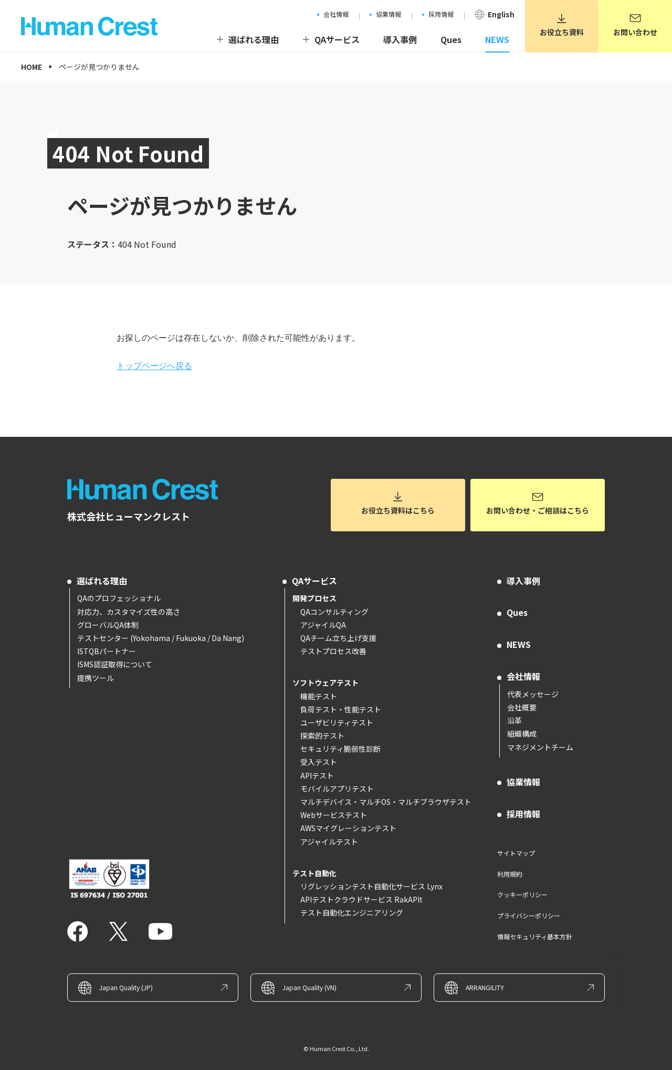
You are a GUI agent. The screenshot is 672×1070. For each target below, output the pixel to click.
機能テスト (318, 696)
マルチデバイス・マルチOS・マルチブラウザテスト (385, 801)
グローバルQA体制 (108, 625)
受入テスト (318, 762)
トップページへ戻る (154, 365)
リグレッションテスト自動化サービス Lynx (371, 886)
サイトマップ (516, 852)
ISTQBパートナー (106, 651)
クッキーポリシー (522, 894)
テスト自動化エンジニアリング (351, 912)
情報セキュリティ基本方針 (534, 936)
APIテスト (317, 775)
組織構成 (522, 733)
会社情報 (523, 676)
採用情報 (523, 813)
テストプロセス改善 (333, 651)
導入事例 (523, 580)
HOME (31, 66)
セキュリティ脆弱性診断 (340, 748)
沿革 (514, 720)
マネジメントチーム (540, 747)
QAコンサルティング (334, 611)
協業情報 (523, 781)
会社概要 (522, 707)
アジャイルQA (323, 625)
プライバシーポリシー (528, 915)
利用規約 (509, 873)
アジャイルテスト (329, 841)
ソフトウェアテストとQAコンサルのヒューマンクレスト (146, 489)
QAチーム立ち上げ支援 (338, 638)
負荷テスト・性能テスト (340, 709)
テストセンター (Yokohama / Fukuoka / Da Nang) (160, 638)
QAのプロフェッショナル (119, 598)
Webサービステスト (333, 815)
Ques (517, 612)
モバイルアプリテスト (337, 788)
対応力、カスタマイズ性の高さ (128, 611)
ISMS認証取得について (114, 664)
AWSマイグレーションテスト (348, 828)
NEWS (519, 644)
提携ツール (95, 678)
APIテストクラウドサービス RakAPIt (361, 899)
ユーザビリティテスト (336, 722)
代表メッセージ (533, 694)
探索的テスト (322, 735)
